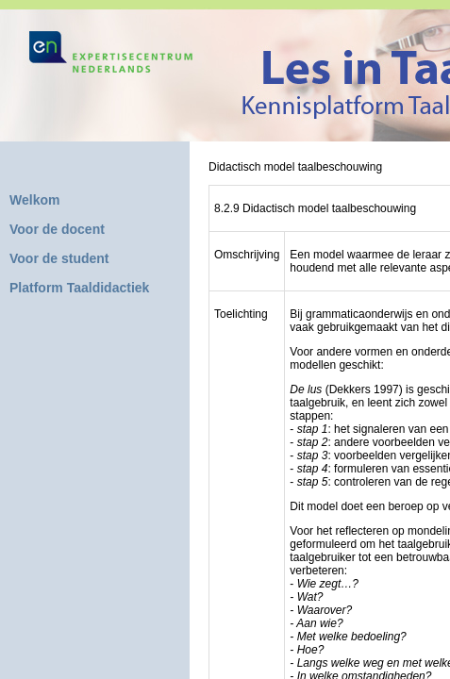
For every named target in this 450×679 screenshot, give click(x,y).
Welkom (34, 199)
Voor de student (59, 258)
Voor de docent (57, 229)
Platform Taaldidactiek (79, 287)
